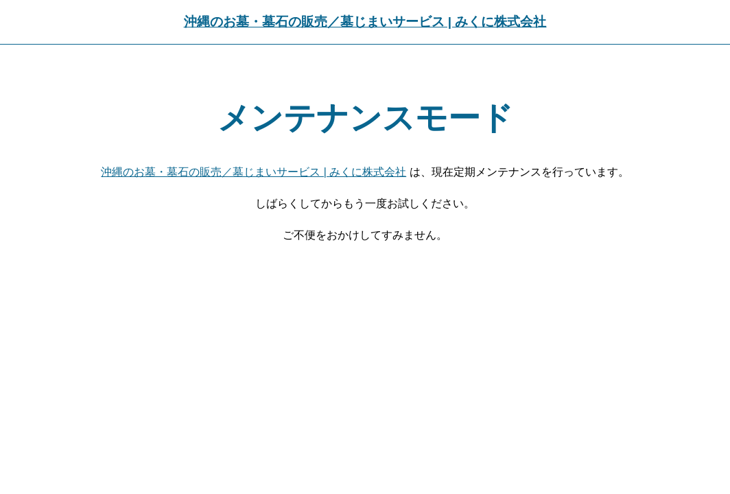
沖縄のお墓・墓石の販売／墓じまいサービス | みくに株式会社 (365, 21)
